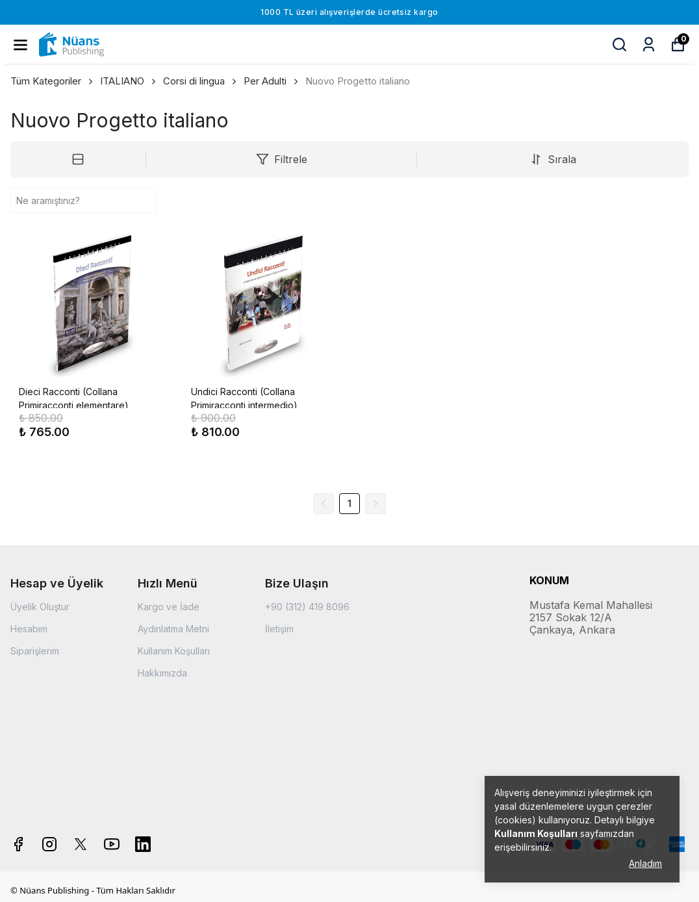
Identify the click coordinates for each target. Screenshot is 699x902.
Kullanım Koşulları (174, 650)
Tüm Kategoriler (52, 81)
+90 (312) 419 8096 (307, 606)
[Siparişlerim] (649, 44)
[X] (80, 844)
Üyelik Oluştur (40, 606)
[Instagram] (49, 844)
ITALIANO (129, 81)
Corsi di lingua (200, 81)
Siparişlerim (34, 650)
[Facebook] (18, 844)
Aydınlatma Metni (173, 628)
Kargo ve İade (168, 606)
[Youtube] (112, 844)
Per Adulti (265, 81)
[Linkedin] (143, 844)
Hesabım (28, 628)
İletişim (279, 628)
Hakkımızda (162, 672)
